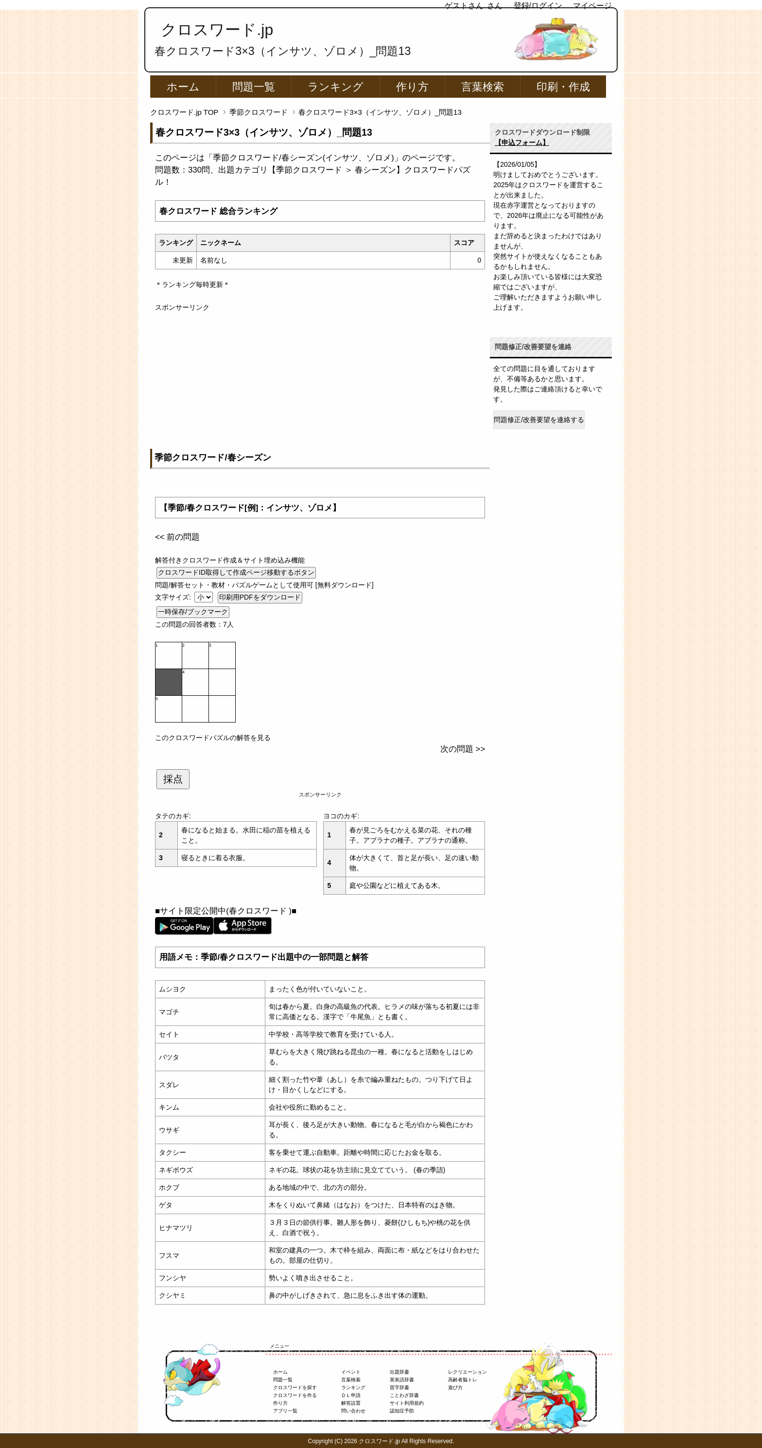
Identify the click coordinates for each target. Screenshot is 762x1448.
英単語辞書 (402, 1379)
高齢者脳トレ (462, 1379)
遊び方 (455, 1387)
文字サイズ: (174, 597)
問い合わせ (353, 1410)
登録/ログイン (538, 5)
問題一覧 (253, 87)
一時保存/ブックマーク (193, 612)
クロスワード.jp (217, 29)
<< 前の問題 (177, 537)
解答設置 (351, 1403)
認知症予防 (402, 1410)
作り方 (412, 87)
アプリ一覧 (285, 1410)
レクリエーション (467, 1372)
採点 (173, 779)
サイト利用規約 (407, 1403)
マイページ (592, 5)
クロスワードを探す (295, 1387)
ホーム (183, 87)
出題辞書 (399, 1372)
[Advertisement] (320, 381)
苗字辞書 (399, 1387)
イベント (351, 1372)
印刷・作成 (563, 87)
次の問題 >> (462, 749)
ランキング (336, 87)
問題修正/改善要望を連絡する (539, 420)
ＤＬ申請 (351, 1395)
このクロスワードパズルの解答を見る (213, 738)
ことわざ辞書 (404, 1395)
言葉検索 (482, 87)
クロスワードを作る (295, 1395)
